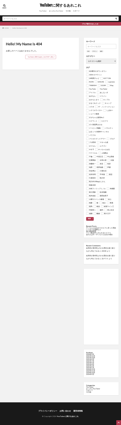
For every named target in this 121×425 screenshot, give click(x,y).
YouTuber (43, 11)
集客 (101, 51)
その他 (68, 11)
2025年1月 (90, 368)
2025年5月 (90, 363)
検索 (89, 218)
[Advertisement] (101, 306)
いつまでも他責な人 (93, 229)
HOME (6, 28)
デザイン (94, 51)
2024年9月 (90, 374)
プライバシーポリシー (47, 411)
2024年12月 (90, 369)
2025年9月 (90, 359)
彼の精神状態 (91, 231)
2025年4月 (90, 364)
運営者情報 (78, 411)
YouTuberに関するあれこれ (60, 5)
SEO (88, 51)
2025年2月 (90, 366)
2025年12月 (90, 356)
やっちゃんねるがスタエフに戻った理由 (101, 228)
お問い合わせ (65, 411)
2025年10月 (90, 358)
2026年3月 (90, 354)
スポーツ (76, 11)
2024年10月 (90, 373)
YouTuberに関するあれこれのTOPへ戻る (41, 57)
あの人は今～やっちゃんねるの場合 (99, 234)
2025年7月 (90, 361)
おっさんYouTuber (56, 11)
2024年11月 (90, 371)
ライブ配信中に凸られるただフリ (98, 233)
